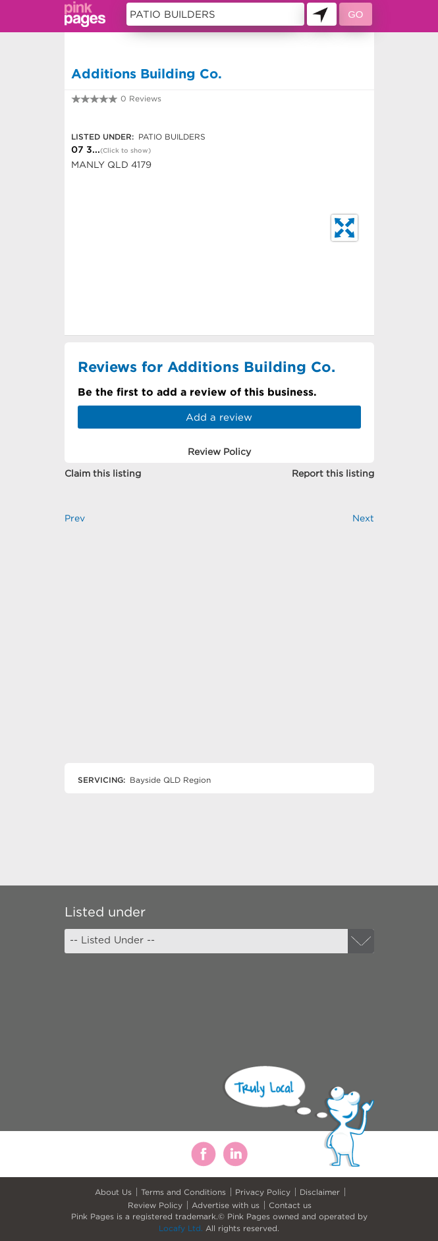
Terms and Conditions (183, 1192)
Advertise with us (226, 1205)
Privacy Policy (262, 1192)
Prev (75, 518)
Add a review (219, 417)
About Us (113, 1192)
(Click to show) (125, 150)
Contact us (290, 1205)
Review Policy (155, 1205)
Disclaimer (320, 1192)
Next (363, 518)
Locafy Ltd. (181, 1228)
